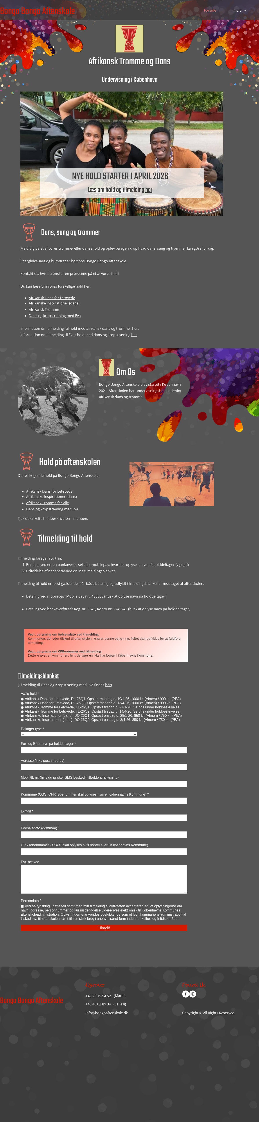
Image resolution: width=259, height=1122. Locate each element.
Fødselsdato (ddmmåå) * (40, 828)
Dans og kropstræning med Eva (55, 315)
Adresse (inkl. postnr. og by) (42, 760)
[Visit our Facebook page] (185, 994)
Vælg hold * (30, 693)
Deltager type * (32, 729)
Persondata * (31, 901)
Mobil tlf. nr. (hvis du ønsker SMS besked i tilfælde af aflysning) (70, 777)
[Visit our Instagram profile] (192, 994)
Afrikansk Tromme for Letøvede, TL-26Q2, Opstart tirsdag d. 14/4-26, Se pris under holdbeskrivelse (102, 711)
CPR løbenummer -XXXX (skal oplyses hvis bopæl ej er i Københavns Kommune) (84, 845)
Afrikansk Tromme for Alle (47, 503)
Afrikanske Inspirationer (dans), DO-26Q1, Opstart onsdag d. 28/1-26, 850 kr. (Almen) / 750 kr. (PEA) (103, 715)
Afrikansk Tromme (44, 309)
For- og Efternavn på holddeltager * (48, 744)
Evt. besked (30, 862)
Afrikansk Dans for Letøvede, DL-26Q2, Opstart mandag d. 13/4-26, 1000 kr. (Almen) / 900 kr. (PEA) (103, 703)
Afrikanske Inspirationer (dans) (54, 303)
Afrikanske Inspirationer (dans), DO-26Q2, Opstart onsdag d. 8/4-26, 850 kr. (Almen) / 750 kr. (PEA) (102, 720)
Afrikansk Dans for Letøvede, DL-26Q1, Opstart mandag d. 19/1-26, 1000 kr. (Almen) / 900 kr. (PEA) (103, 699)
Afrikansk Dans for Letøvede (52, 297)
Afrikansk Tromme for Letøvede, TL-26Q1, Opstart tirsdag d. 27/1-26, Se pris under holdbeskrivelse (102, 707)
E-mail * (27, 811)
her (148, 190)
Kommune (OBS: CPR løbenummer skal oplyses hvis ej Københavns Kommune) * (85, 794)
